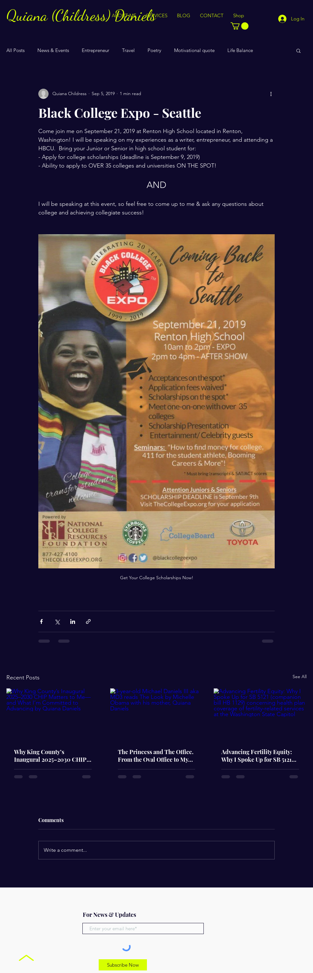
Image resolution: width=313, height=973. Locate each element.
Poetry (154, 50)
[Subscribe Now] (123, 964)
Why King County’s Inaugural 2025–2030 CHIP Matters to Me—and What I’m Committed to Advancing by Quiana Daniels (52, 755)
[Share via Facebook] (41, 621)
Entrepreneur (95, 50)
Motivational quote (194, 50)
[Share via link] (88, 621)
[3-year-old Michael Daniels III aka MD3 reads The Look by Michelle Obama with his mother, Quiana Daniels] (156, 714)
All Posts (15, 50)
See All (300, 676)
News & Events (53, 50)
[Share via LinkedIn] (73, 621)
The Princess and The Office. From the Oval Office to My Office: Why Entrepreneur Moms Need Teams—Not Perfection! (156, 755)
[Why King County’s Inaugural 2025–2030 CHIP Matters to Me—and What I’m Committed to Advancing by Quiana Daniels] (52, 714)
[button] (239, 26)
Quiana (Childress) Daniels (81, 15)
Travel (128, 50)
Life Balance (240, 50)
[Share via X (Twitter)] (57, 621)
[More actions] (271, 94)
